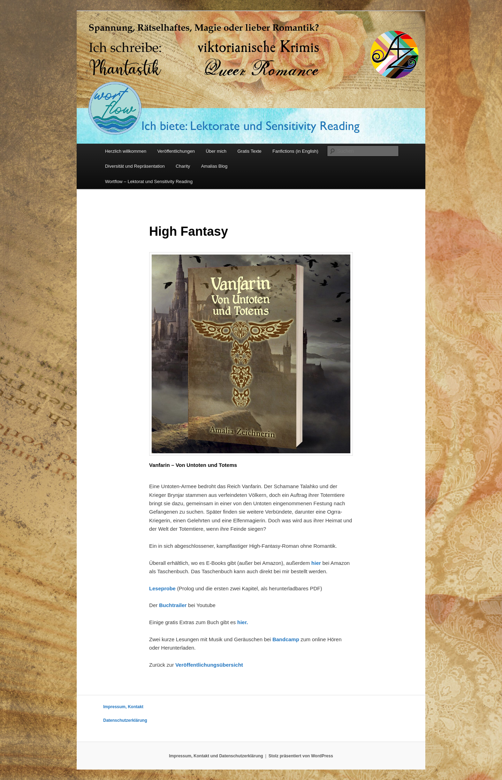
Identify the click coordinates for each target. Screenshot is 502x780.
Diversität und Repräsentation (135, 166)
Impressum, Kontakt (123, 706)
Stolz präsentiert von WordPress (300, 756)
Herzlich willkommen (125, 151)
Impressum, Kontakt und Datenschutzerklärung (216, 756)
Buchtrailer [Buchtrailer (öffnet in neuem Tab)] (173, 605)
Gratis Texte (249, 151)
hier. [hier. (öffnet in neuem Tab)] (242, 622)
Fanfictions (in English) (296, 151)
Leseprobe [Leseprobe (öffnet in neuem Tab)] (162, 588)
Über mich (216, 151)
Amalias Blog (214, 166)
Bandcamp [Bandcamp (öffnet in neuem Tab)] (285, 639)
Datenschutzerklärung (125, 720)
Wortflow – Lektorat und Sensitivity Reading (148, 181)
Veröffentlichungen (176, 151)
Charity (183, 166)
